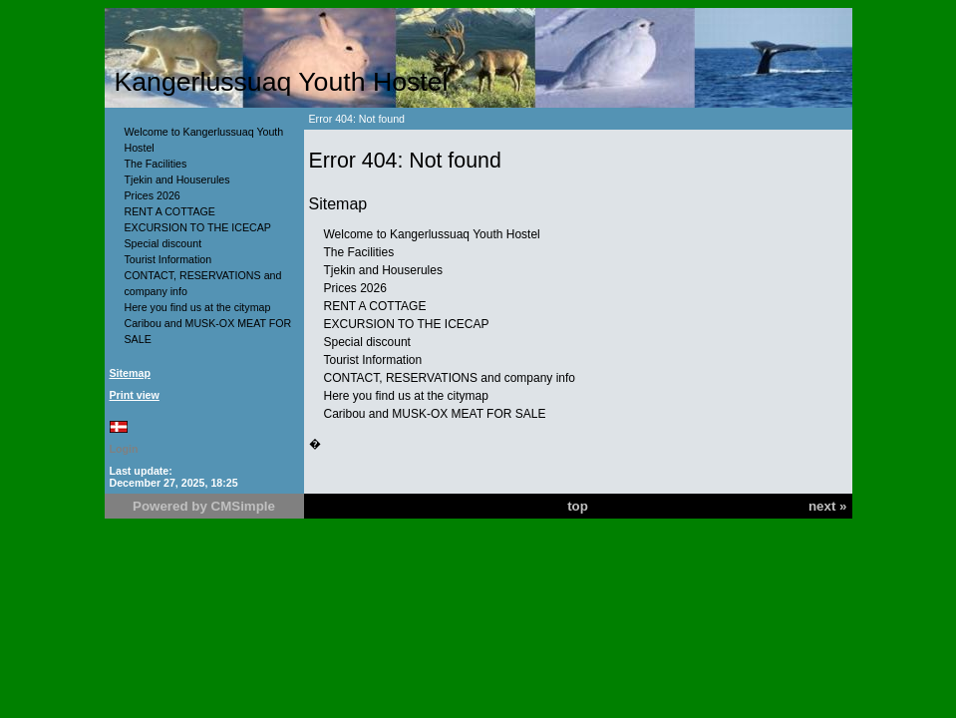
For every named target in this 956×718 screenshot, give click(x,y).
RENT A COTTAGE (170, 211)
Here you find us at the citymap (198, 307)
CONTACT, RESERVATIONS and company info (450, 378)
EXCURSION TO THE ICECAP (198, 227)
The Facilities (156, 164)
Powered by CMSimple (204, 506)
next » (827, 506)
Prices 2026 (152, 195)
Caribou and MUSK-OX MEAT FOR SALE (435, 414)
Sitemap (130, 373)
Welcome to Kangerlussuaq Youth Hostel (432, 234)
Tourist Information (168, 259)
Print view (134, 395)
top (577, 506)
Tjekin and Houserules (177, 179)
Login (124, 449)
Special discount (163, 243)
